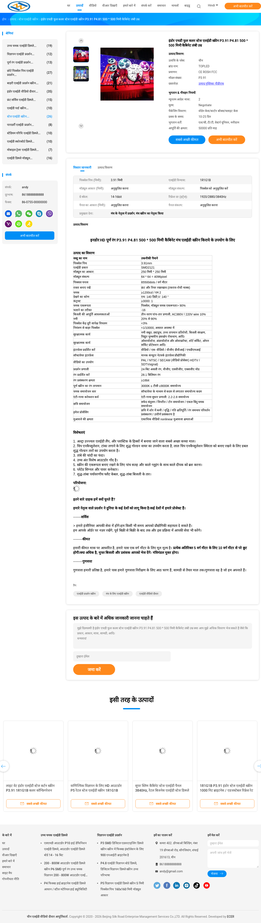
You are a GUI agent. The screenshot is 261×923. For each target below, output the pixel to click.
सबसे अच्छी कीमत (187, 140)
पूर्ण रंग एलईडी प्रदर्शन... (29, 62)
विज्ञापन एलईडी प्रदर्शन (109, 835)
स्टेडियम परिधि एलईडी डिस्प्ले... (29, 133)
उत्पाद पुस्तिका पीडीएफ (211, 83)
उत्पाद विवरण (105, 167)
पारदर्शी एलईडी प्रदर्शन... (29, 125)
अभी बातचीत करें (242, 6)
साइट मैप (7, 873)
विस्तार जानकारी (82, 167)
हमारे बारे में (8, 861)
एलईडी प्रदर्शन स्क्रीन (86, 593)
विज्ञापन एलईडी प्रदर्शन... (29, 54)
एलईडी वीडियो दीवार (148, 593)
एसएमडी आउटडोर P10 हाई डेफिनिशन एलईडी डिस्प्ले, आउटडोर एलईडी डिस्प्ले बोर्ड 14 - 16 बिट (65, 849)
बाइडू (187, 5)
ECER (230, 916)
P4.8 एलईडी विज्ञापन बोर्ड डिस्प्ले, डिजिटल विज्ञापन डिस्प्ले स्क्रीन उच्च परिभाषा (119, 869)
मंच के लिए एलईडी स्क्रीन (117, 593)
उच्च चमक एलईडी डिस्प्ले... (29, 46)
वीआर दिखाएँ (9, 855)
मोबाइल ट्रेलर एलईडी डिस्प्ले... (29, 150)
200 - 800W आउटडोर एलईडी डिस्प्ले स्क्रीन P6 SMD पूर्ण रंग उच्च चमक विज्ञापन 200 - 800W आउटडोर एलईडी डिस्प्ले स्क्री (66, 869)
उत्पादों (5, 849)
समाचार (6, 867)
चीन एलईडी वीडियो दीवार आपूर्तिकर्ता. (48, 916)
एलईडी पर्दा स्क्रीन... (29, 108)
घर (3, 843)
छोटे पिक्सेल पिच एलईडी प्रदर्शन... (29, 72)
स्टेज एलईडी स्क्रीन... (29, 116)
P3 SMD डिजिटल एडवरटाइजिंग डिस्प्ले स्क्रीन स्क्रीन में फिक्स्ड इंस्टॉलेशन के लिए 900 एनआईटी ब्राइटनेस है (122, 849)
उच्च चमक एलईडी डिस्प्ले (54, 835)
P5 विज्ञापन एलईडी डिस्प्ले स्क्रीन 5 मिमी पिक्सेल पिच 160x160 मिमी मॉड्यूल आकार (122, 889)
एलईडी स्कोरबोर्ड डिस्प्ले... (29, 141)
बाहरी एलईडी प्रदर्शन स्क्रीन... (29, 83)
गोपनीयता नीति (10, 879)
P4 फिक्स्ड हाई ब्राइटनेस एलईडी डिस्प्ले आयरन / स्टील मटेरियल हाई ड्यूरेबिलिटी (65, 886)
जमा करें (94, 669)
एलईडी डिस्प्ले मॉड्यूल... (29, 158)
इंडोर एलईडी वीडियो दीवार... (29, 91)
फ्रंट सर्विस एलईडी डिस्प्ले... (29, 100)
